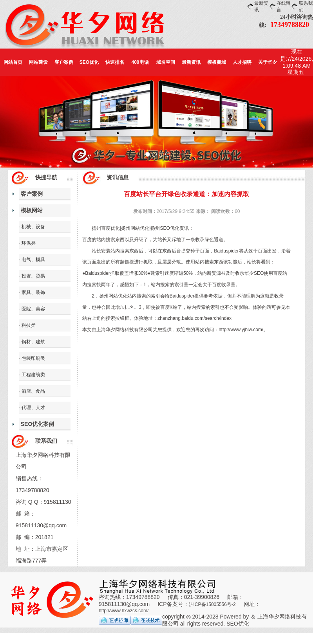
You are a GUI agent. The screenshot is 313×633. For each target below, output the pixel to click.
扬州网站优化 (135, 228)
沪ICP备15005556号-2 (212, 604)
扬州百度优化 (106, 228)
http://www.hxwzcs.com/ (123, 610)
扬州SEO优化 (164, 228)
